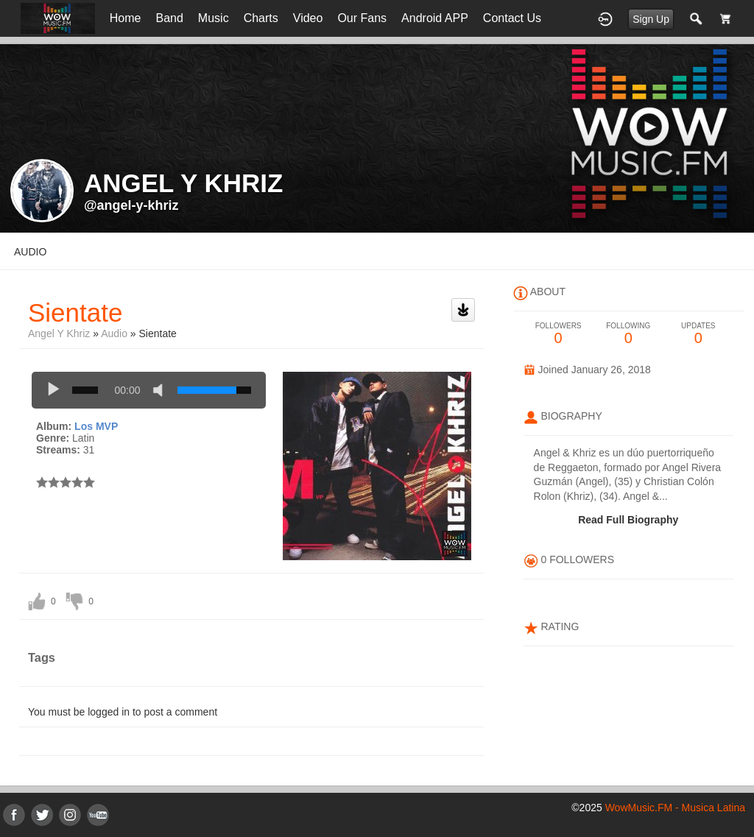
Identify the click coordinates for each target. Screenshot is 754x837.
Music (213, 18)
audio (30, 252)
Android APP (434, 18)
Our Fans (362, 18)
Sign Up (651, 19)
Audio (114, 333)
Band (169, 18)
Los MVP (96, 426)
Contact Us (512, 18)
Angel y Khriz (59, 333)
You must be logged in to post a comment (122, 712)
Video (308, 18)
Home (125, 18)
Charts (261, 18)
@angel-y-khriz (131, 205)
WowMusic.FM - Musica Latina (675, 807)
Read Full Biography (628, 520)
